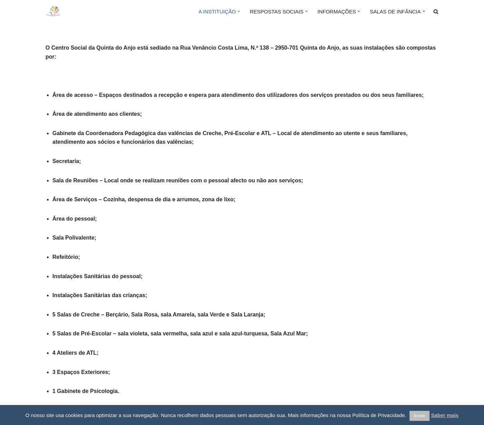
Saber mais (444, 415)
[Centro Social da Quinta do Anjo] (66, 11)
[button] (239, 11)
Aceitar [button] (419, 416)
